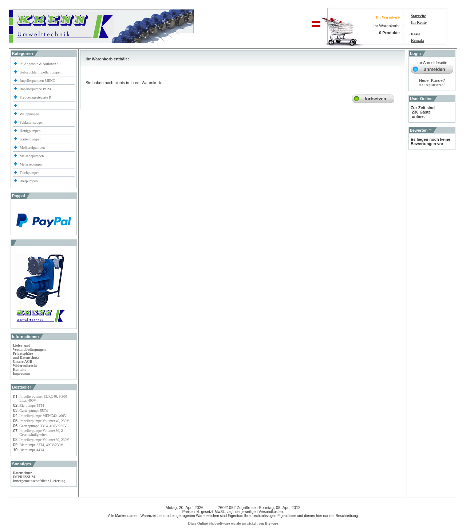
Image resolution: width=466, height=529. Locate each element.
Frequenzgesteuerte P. (35, 97)
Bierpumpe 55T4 (31, 405)
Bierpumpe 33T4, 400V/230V (41, 445)
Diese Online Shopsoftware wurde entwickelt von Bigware (233, 523)
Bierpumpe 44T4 (31, 450)
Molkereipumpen (32, 148)
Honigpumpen (30, 131)
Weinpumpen (29, 114)
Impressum (21, 373)
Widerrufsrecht (25, 365)
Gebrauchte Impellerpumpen (41, 72)
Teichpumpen (29, 173)
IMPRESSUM (24, 477)
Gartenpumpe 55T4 (33, 411)
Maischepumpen (32, 156)
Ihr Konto (419, 22)
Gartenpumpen (30, 139)
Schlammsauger (31, 122)
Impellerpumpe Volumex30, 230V (44, 440)
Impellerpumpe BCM (35, 89)
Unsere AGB (22, 361)
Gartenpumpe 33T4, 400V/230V (43, 426)
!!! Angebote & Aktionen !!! (40, 64)
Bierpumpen (28, 181)
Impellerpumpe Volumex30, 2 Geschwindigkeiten (41, 433)
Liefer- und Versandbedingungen (29, 347)
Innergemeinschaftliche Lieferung (39, 481)
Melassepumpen (31, 164)
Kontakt (417, 41)
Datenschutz (22, 473)
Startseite (418, 16)
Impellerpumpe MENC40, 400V (43, 416)
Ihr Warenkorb (388, 17)
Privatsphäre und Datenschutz (26, 355)
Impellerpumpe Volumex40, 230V (44, 421)
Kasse (415, 34)
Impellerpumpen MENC (37, 81)
